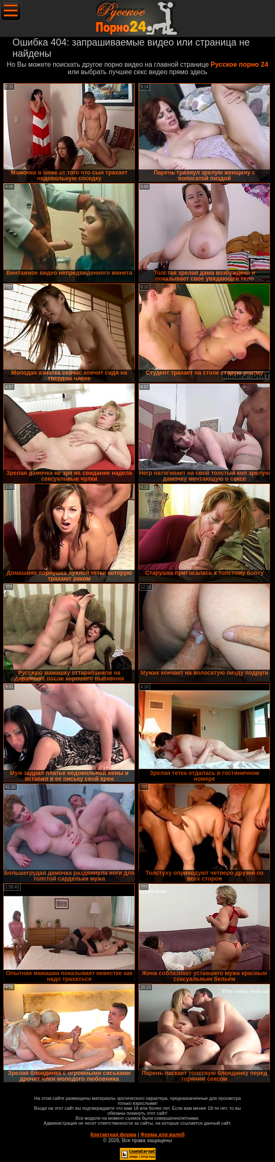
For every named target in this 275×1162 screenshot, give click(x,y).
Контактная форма (113, 1135)
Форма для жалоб (163, 1135)
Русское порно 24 (239, 64)
